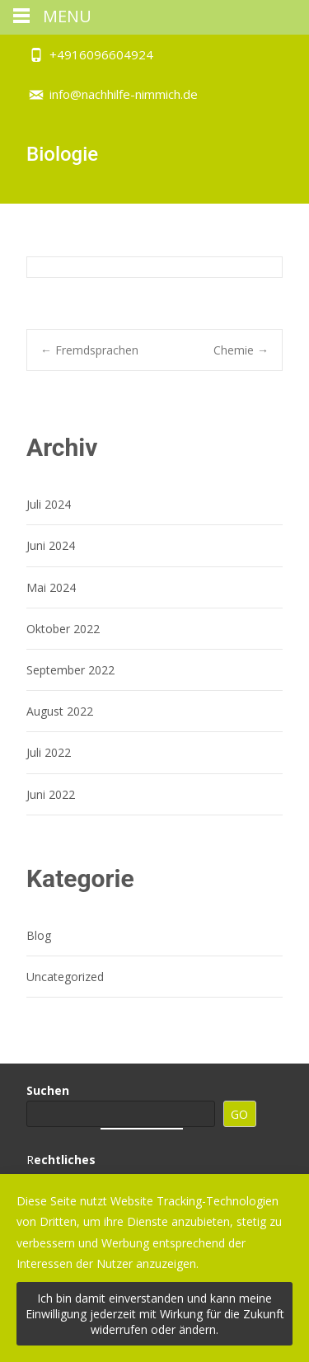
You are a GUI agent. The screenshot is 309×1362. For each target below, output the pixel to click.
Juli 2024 (48, 504)
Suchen (47, 1090)
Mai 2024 (51, 587)
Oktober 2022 (63, 628)
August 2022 (59, 711)
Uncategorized (65, 976)
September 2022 (70, 670)
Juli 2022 (48, 752)
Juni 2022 (50, 794)
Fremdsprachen (89, 350)
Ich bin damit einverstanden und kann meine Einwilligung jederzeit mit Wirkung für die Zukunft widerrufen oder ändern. (155, 1313)
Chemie (241, 350)
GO (239, 1114)
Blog (38, 935)
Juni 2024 (50, 545)
